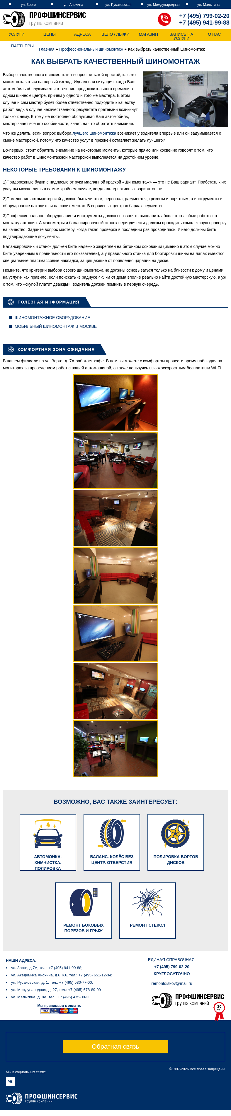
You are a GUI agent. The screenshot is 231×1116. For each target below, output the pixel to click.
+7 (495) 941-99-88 (204, 22)
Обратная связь (115, 1038)
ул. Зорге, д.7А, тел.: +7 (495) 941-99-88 (46, 960)
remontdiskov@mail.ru (171, 975)
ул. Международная (163, 5)
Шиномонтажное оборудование (52, 317)
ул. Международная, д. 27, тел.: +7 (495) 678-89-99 (56, 982)
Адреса (82, 34)
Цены (49, 34)
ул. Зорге (28, 5)
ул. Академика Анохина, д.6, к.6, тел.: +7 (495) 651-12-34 (61, 967)
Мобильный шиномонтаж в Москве (56, 326)
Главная (47, 49)
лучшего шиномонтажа (94, 133)
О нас (214, 34)
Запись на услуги (181, 36)
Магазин (148, 34)
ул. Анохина (73, 5)
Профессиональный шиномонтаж (91, 49)
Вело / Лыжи (115, 34)
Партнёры (22, 46)
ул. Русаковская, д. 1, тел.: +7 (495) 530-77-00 (51, 975)
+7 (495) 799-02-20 (204, 16)
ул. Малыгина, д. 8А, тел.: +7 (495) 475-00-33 (50, 989)
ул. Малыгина (208, 5)
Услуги (16, 34)
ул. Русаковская (119, 5)
